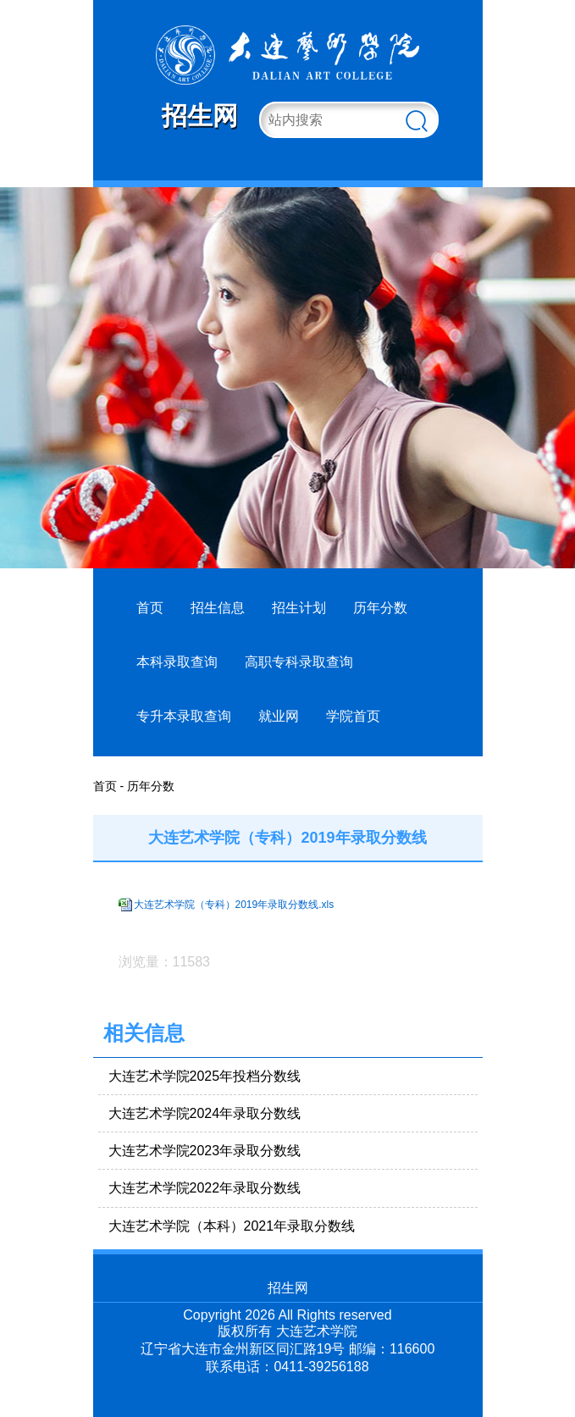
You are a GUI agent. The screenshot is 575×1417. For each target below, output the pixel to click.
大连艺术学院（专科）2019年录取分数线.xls (234, 905)
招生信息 (218, 608)
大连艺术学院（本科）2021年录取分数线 (232, 1226)
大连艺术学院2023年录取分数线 (204, 1150)
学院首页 (353, 716)
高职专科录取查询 (299, 662)
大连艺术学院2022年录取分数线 (204, 1188)
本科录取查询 (177, 662)
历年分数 (380, 608)
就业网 (278, 716)
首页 (149, 608)
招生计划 (299, 608)
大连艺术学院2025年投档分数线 (204, 1076)
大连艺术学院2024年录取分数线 (204, 1113)
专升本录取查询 (183, 716)
